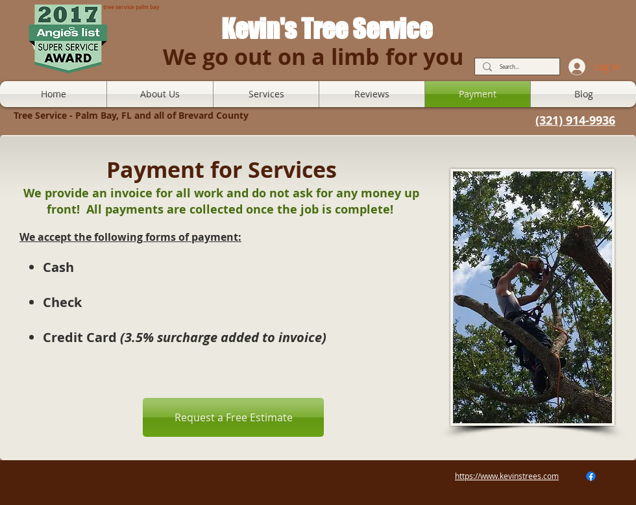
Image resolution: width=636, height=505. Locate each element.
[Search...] (516, 67)
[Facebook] (591, 476)
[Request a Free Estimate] (233, 417)
